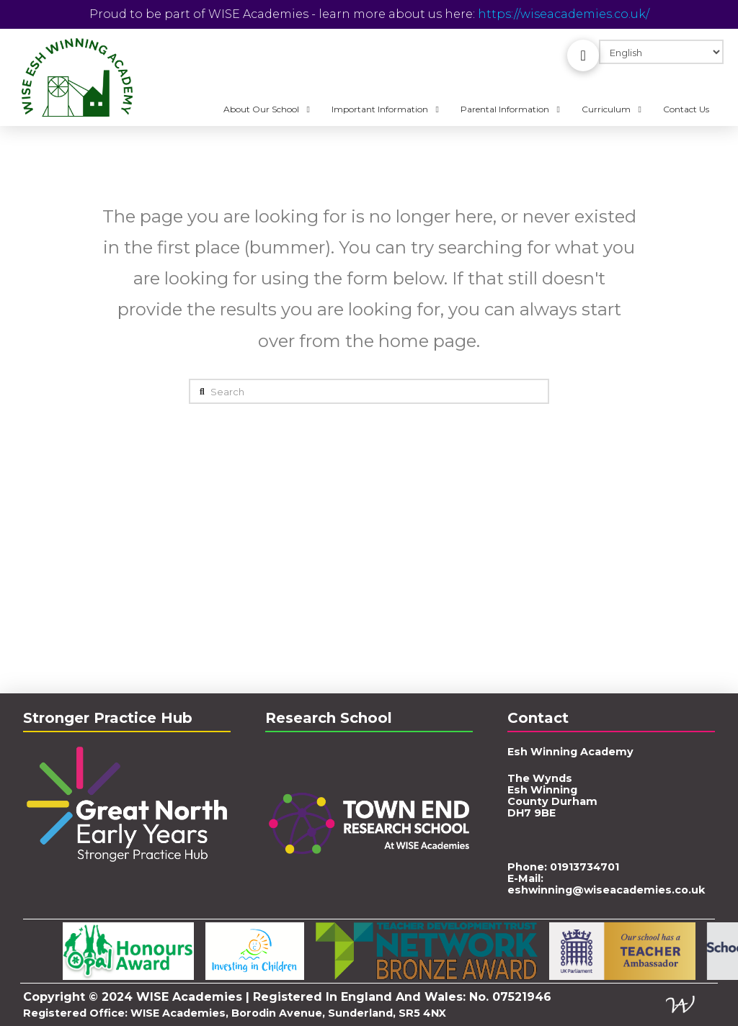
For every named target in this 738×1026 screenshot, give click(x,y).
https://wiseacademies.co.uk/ (563, 14)
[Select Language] (661, 52)
